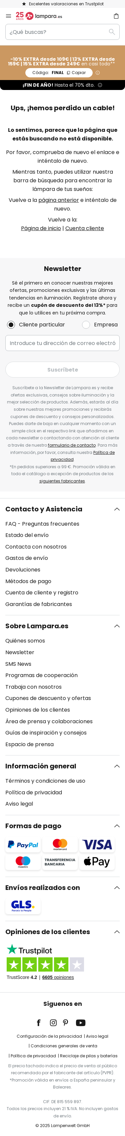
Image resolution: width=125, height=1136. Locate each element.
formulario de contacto (72, 445)
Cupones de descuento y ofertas (48, 698)
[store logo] (43, 16)
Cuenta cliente (84, 228)
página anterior (58, 200)
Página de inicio (41, 228)
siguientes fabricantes (62, 481)
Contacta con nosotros (36, 547)
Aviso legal (19, 804)
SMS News (18, 664)
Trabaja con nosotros (33, 687)
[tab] (62, 556)
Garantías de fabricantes (38, 604)
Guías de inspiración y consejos (46, 733)
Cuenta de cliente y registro (41, 592)
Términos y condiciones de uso (45, 781)
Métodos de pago (28, 581)
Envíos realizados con (42, 887)
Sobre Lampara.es (36, 626)
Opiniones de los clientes (37, 710)
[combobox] (62, 32)
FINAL (59, 72)
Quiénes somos (25, 641)
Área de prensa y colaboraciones (49, 721)
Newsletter (19, 652)
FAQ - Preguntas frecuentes (42, 524)
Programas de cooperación (41, 675)
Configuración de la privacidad (49, 1036)
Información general (40, 766)
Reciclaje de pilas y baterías (89, 1056)
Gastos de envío (26, 558)
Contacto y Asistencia (43, 509)
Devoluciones (22, 569)
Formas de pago (33, 825)
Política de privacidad (33, 792)
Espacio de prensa (29, 744)
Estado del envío (27, 535)
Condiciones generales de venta (64, 1046)
